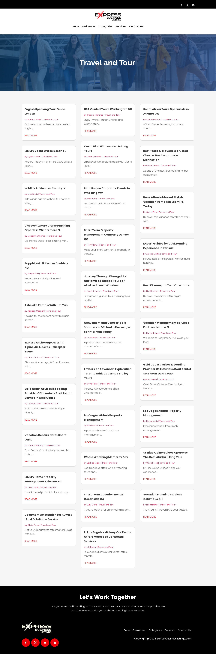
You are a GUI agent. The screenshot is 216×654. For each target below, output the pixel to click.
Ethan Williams (94, 156)
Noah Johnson (94, 291)
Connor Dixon (34, 403)
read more (31, 135)
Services (121, 26)
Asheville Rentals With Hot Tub (46, 305)
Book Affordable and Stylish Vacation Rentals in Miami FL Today (163, 201)
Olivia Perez (33, 525)
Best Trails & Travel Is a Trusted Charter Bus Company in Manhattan (165, 155)
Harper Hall (33, 273)
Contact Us (136, 26)
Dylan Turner (34, 156)
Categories (105, 26)
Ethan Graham (35, 357)
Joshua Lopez (93, 462)
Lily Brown (91, 547)
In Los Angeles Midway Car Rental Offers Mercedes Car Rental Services (107, 536)
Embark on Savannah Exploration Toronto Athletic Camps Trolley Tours (107, 373)
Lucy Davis (33, 194)
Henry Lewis (93, 244)
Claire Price (152, 212)
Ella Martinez (152, 291)
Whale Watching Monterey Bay (106, 457)
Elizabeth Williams (36, 235)
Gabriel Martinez (95, 114)
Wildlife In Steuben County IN (45, 188)
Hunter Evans (152, 333)
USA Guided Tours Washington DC (108, 109)
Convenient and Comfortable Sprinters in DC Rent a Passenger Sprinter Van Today (107, 327)
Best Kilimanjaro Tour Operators (166, 285)
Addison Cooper (36, 310)
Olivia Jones (33, 487)
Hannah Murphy (35, 445)
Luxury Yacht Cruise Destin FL (45, 151)
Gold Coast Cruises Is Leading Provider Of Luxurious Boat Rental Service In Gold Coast (48, 393)
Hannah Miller (34, 119)
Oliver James (152, 165)
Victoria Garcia (153, 119)
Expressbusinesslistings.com (174, 638)
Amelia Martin (153, 253)
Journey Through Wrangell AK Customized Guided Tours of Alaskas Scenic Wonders (105, 280)
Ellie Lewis (92, 425)
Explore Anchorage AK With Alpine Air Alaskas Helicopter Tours (45, 347)
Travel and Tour (50, 119)
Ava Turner (92, 198)
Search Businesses (84, 26)
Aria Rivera (151, 379)
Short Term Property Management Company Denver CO (106, 234)
